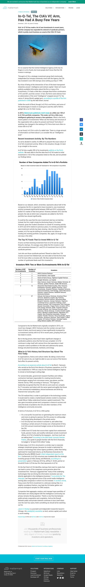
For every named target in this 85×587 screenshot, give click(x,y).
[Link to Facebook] (63, 578)
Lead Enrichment (36, 575)
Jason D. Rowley (23, 509)
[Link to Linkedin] (61, 578)
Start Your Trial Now (43, 558)
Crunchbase (45, 546)
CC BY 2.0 (41, 516)
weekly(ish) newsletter (34, 511)
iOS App (46, 577)
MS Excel (46, 573)
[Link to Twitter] (58, 578)
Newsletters (60, 573)
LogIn (78, 8)
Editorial (34, 12)
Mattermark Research (37, 546)
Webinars (60, 575)
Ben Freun (33, 516)
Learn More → (73, 2)
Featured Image (21, 516)
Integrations (61, 8)
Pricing (70, 8)
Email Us (73, 573)
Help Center (73, 571)
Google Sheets (48, 575)
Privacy (72, 575)
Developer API (35, 577)
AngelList (50, 546)
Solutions (49, 8)
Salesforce (47, 571)
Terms (72, 577)
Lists (58, 571)
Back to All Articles (23, 11)
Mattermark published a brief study (36, 113)
